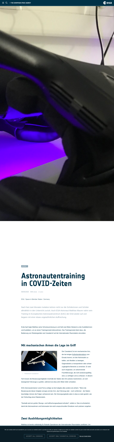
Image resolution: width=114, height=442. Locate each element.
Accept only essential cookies (62, 436)
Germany (46, 299)
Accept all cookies (34, 436)
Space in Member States (34, 299)
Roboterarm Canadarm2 (32, 373)
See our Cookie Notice (85, 436)
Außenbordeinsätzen (79, 354)
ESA (22, 299)
